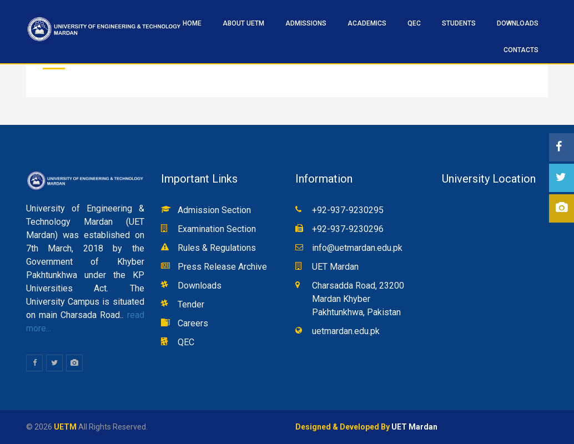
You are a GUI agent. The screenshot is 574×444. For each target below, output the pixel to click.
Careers (193, 323)
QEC (414, 23)
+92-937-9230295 (348, 210)
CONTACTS (520, 50)
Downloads (517, 23)
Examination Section (217, 229)
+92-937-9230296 (348, 229)
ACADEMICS (367, 23)
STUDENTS (459, 23)
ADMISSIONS (305, 23)
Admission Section (214, 210)
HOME (192, 23)
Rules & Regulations (217, 248)
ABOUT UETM (243, 23)
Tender (191, 304)
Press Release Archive (222, 266)
